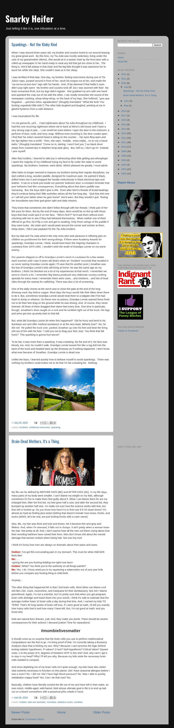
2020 (124, 83)
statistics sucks (65, 702)
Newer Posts (20, 712)
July (126, 87)
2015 (124, 124)
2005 (124, 164)
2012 (124, 138)
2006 (124, 160)
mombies (51, 702)
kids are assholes (37, 702)
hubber (23, 702)
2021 (124, 78)
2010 (124, 146)
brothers (24, 427)
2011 (124, 142)
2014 (124, 129)
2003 (124, 173)
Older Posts (101, 712)
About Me (122, 61)
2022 (124, 74)
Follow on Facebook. (128, 330)
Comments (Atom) (34, 719)
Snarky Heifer (29, 18)
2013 (124, 133)
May (126, 105)
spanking (55, 427)
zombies (78, 702)
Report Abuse (126, 182)
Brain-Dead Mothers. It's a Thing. (36, 441)
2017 (124, 115)
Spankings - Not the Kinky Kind (34, 44)
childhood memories (39, 427)
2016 (124, 120)
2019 (124, 111)
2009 (124, 151)
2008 (124, 155)
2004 (124, 169)
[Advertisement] (135, 355)
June (126, 101)
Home (61, 712)
